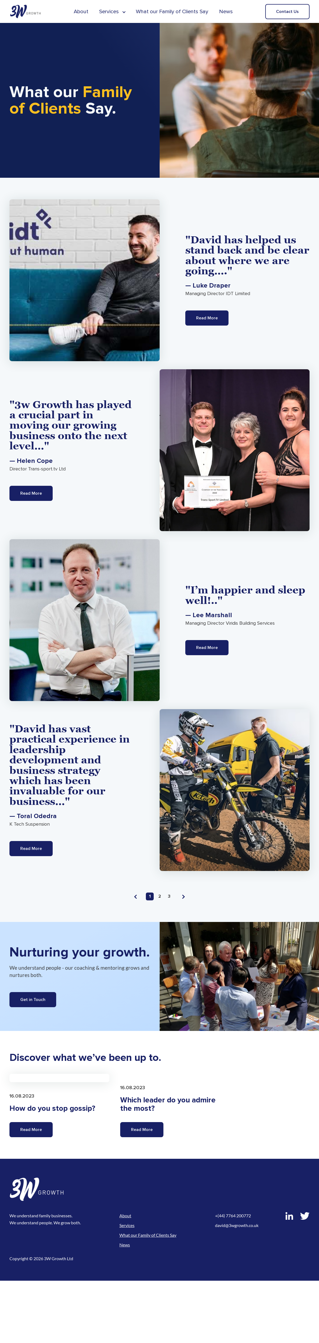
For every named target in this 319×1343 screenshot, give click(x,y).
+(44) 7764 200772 (233, 1277)
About (81, 11)
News (226, 11)
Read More (207, 318)
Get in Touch (32, 999)
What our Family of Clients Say (172, 11)
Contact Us (287, 11)
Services (109, 11)
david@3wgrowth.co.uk (236, 1287)
